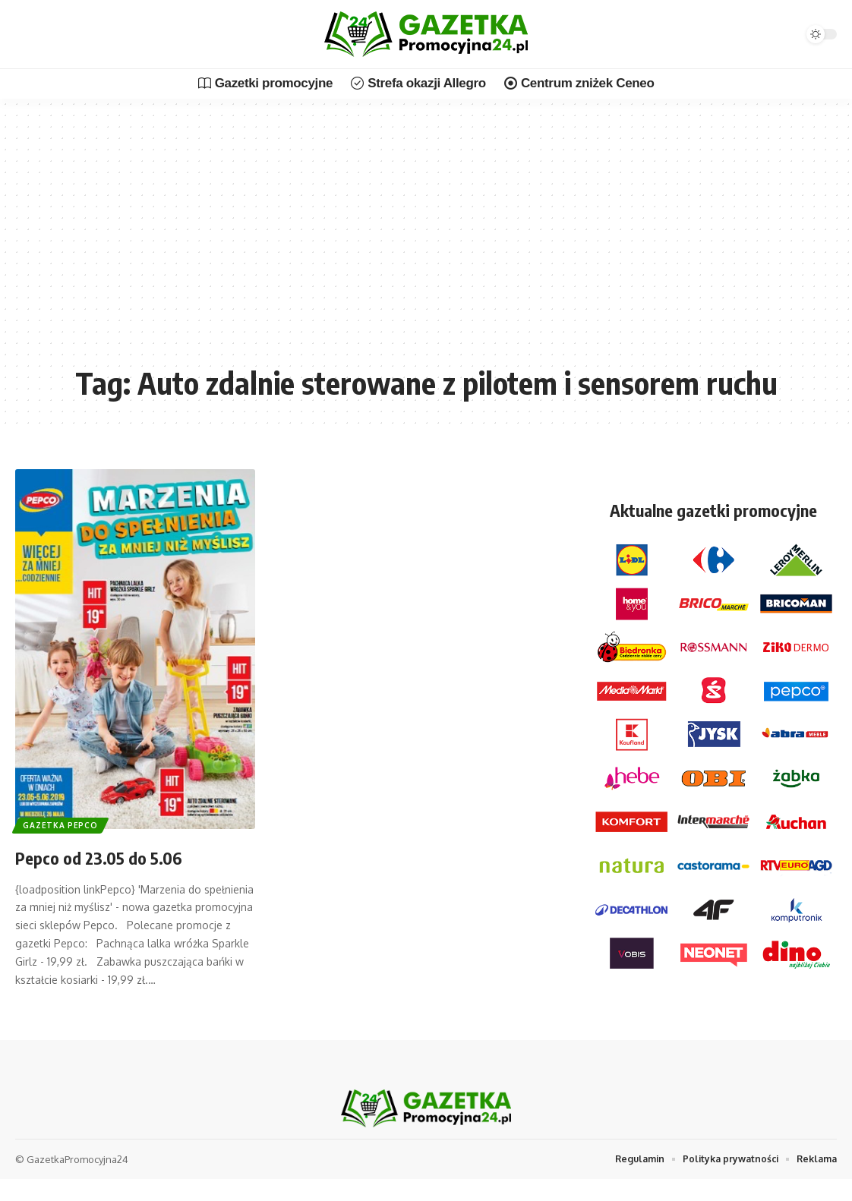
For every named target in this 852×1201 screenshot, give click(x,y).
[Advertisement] (426, 243)
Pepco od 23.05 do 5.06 (118, 856)
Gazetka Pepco (64, 822)
